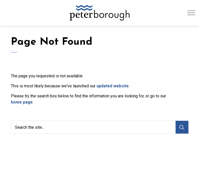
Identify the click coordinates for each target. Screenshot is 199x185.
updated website (113, 86)
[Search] (182, 127)
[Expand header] (191, 13)
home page (22, 102)
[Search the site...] (99, 127)
